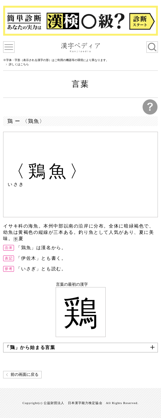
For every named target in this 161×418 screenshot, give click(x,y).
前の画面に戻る (25, 374)
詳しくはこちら (19, 64)
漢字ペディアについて (9, 47)
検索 (152, 47)
